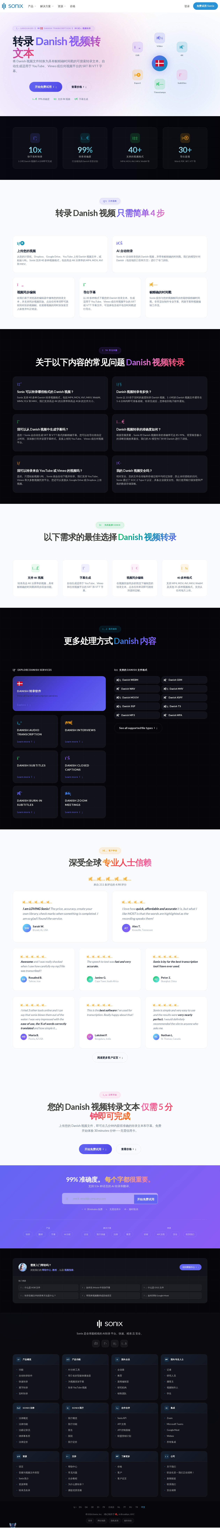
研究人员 (171, 1377)
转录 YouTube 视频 (77, 1388)
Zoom (170, 1419)
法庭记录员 (24, 1431)
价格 (72, 6)
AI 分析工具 (74, 1371)
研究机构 (122, 1388)
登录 (187, 6)
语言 (21, 1468)
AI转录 (106, 1334)
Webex (170, 1437)
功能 (21, 1371)
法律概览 (23, 1419)
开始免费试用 (46, 86)
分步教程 (72, 1479)
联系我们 (171, 1485)
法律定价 (23, 1443)
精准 (129, 1334)
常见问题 (72, 1473)
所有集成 (171, 1443)
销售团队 (122, 1394)
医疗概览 (72, 1419)
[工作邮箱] (102, 1200)
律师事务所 (24, 1437)
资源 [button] (60, 6)
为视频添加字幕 (76, 1383)
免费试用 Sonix (205, 5)
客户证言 (122, 1479)
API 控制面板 (123, 1431)
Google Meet (173, 1431)
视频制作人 (172, 1388)
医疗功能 (72, 1425)
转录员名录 (24, 1491)
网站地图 (101, 1522)
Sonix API (121, 1419)
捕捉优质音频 (75, 1491)
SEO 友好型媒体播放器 (79, 1377)
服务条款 (128, 1522)
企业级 (120, 1371)
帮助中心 (46, 1271)
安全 (138, 1334)
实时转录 (23, 1394)
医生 (70, 1431)
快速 (121, 1334)
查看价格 (78, 86)
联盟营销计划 (124, 1437)
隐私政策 (115, 1522)
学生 (169, 1394)
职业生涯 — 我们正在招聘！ (180, 1473)
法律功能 (23, 1425)
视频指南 (68, 1271)
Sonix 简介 (24, 1479)
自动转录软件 (25, 1377)
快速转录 (23, 1383)
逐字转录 (23, 1388)
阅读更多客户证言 (110, 1059)
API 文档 (121, 1425)
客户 (119, 1473)
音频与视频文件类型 (29, 1473)
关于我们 (171, 1468)
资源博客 (23, 1485)
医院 (70, 1437)
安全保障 (171, 1491)
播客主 (170, 1383)
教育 (119, 1377)
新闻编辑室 (123, 1383)
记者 (169, 1371)
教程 (54, 1271)
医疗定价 (72, 1443)
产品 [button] (30, 6)
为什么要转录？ (76, 1485)
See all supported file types (138, 728)
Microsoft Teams (175, 1425)
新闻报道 (171, 1479)
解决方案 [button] (45, 6)
